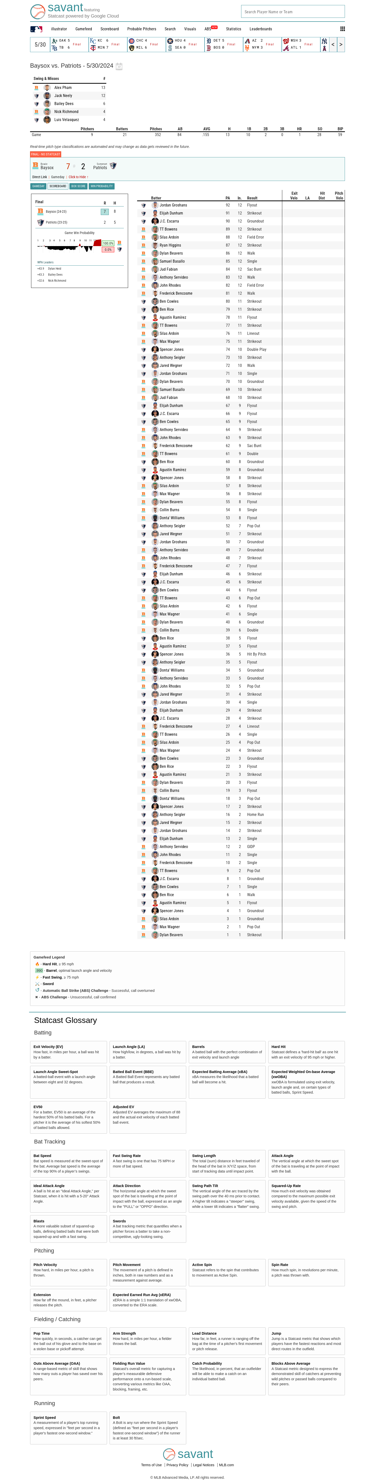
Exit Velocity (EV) (48, 1047)
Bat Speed (42, 1156)
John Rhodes (175, 285)
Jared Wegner (176, 365)
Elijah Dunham (176, 213)
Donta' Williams (177, 517)
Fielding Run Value (129, 1363)
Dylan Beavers (176, 253)
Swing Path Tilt (205, 1186)
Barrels (198, 1047)
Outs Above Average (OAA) (57, 1363)
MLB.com (226, 1465)
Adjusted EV (123, 1107)
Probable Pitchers (141, 29)
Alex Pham (63, 87)
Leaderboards (261, 29)
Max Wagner (175, 341)
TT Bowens (173, 229)
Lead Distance (204, 1333)
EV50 (38, 1107)
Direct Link (40, 177)
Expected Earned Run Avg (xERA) (142, 1295)
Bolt (116, 1418)
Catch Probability (207, 1363)
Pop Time (42, 1333)
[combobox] (293, 11)
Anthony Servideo (179, 277)
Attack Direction (126, 1186)
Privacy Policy (177, 1465)
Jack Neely (63, 95)
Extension (42, 1295)
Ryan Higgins (175, 245)
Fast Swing (52, 977)
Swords (119, 1221)
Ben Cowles (174, 301)
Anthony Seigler (177, 357)
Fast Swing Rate (127, 1156)
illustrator (59, 29)
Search (170, 29)
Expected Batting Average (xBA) (219, 1072)
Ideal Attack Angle (49, 1186)
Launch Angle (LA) (129, 1047)
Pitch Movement (126, 1265)
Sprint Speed (45, 1418)
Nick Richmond (66, 111)
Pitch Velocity (45, 1265)
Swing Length (204, 1156)
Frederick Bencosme (181, 293)
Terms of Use (152, 1465)
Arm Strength (124, 1333)
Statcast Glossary (65, 1020)
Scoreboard (110, 29)
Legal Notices (204, 1465)
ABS (211, 29)
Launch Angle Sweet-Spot (56, 1072)
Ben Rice (172, 309)
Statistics (233, 29)
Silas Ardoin (174, 237)
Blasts (39, 1221)
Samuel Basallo (177, 261)
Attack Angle (282, 1156)
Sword (48, 984)
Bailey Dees (63, 103)
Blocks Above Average (290, 1363)
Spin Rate (279, 1265)
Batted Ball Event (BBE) (133, 1072)
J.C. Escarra (174, 221)
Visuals (190, 29)
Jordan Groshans (178, 205)
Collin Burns (174, 509)
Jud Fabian (174, 269)
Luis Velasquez (66, 119)
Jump (276, 1333)
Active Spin (202, 1265)
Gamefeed (83, 29)
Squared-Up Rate (286, 1186)
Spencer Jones (177, 349)
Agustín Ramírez (178, 317)
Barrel (51, 971)
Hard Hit (50, 964)
